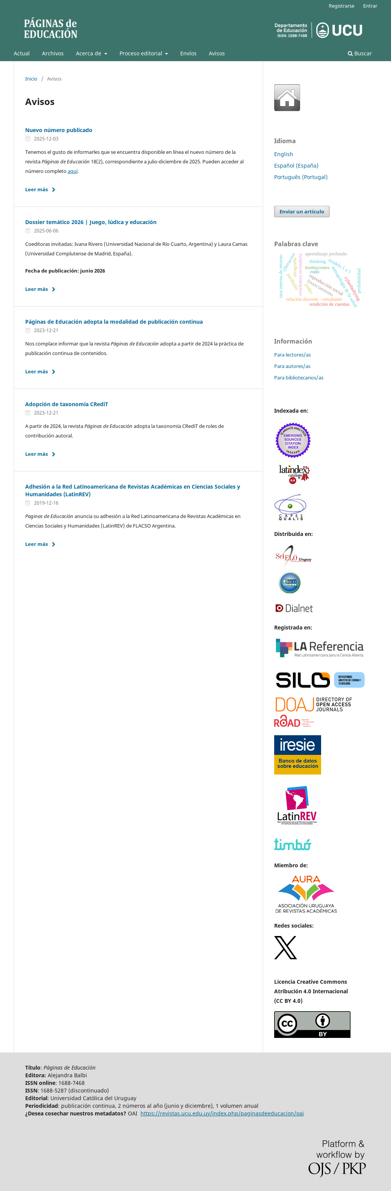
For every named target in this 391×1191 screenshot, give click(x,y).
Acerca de (89, 53)
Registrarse (341, 5)
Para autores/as (292, 366)
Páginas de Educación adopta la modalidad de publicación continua (114, 321)
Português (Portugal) (301, 177)
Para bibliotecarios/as (298, 377)
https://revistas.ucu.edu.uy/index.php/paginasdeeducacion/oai (222, 1113)
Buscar (360, 53)
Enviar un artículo (302, 211)
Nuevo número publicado (58, 130)
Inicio (31, 78)
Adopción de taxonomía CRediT (66, 404)
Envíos (188, 53)
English (283, 154)
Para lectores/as (292, 354)
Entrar (370, 5)
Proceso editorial (142, 53)
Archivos (53, 53)
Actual (22, 53)
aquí (73, 171)
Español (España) (296, 165)
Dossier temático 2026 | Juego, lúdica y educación (91, 222)
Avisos (217, 53)
